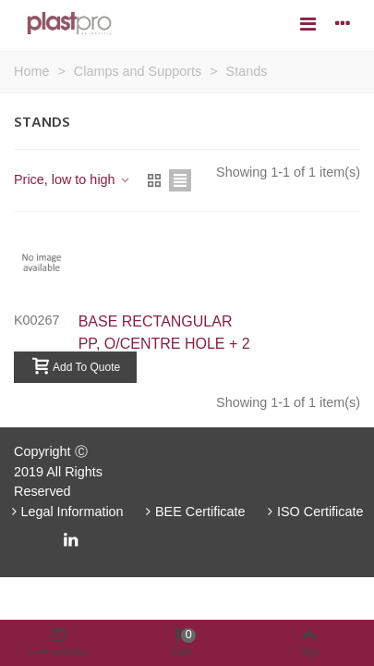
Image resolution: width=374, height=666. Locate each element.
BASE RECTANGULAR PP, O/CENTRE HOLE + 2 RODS (164, 344)
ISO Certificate (314, 511)
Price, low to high (73, 179)
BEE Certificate (194, 511)
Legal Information (65, 511)
